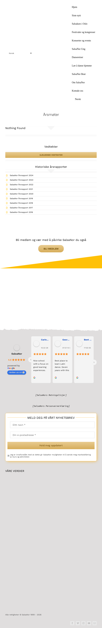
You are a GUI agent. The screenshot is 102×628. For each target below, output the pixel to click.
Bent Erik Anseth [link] (88, 339)
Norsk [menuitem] (11, 53)
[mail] (94, 623)
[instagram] (83, 623)
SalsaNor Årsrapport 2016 (21, 212)
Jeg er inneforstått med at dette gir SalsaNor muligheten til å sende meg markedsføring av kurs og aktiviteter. (50, 456)
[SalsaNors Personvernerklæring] (51, 406)
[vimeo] (78, 623)
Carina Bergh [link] (45, 339)
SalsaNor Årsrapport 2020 (21, 194)
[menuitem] (83, 99)
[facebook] (72, 623)
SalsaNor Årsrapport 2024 (21, 175)
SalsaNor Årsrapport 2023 (21, 180)
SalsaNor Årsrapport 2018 (21, 203)
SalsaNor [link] (16, 353)
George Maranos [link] (66, 339)
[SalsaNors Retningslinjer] (51, 395)
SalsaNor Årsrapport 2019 (21, 198)
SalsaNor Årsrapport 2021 (21, 189)
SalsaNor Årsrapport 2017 (21, 208)
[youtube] (89, 623)
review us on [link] (17, 372)
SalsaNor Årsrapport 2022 (21, 184)
